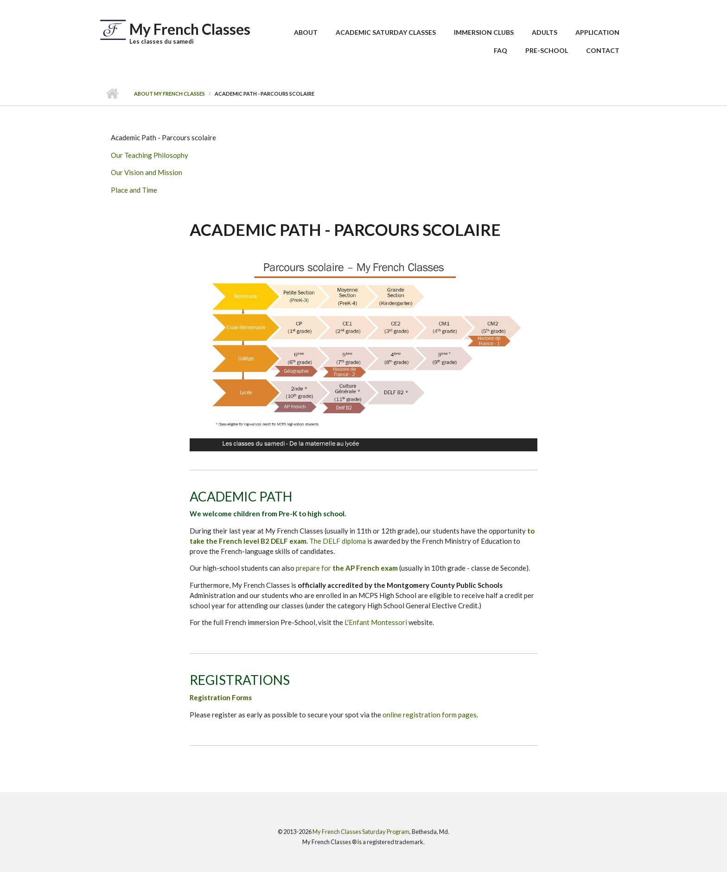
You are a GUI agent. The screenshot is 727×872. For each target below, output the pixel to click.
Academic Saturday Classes (386, 32)
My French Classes (189, 29)
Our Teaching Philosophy (149, 155)
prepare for (346, 568)
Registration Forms (221, 697)
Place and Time (134, 190)
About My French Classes (169, 94)
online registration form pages (430, 714)
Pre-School (546, 50)
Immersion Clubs (484, 32)
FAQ (500, 50)
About (306, 32)
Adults (544, 32)
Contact (602, 50)
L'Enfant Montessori (375, 622)
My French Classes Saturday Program (360, 831)
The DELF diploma (337, 541)
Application (597, 32)
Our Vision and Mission (146, 172)
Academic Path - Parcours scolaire (163, 137)
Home (112, 93)
